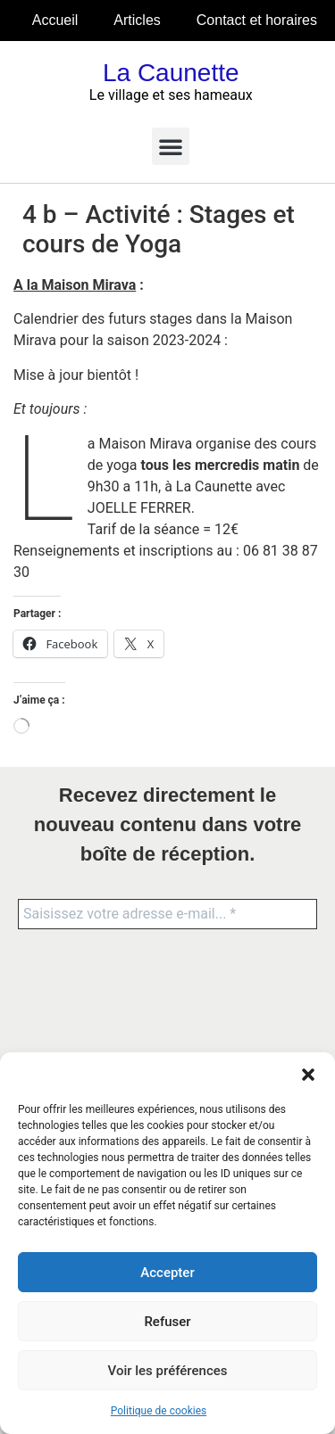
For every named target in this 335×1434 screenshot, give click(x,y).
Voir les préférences (168, 1371)
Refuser (167, 1322)
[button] (308, 1075)
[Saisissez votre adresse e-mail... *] (167, 914)
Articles (136, 20)
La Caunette (171, 73)
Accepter (167, 1273)
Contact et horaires (257, 20)
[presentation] (91, 1011)
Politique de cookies (158, 1411)
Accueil (55, 20)
